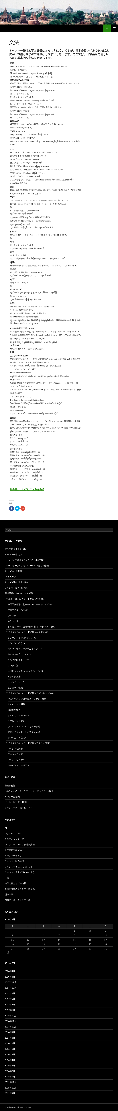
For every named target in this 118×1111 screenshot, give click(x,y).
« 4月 (7, 952)
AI (6, 828)
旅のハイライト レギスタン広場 (24, 732)
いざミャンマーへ (13, 833)
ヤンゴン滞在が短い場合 (16, 582)
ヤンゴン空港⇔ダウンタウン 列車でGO (25, 560)
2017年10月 (10, 987)
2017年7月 (10, 993)
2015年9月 (10, 1093)
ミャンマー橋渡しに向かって (19, 866)
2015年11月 (10, 1082)
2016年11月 (10, 1021)
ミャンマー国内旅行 (14, 861)
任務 (7, 877)
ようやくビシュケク (17, 682)
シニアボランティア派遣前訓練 (20, 844)
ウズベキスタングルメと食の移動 (24, 726)
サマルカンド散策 (16, 721)
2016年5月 (10, 1054)
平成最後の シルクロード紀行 (19, 593)
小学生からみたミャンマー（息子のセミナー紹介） (29, 791)
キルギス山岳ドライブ (18, 660)
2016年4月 (10, 1060)
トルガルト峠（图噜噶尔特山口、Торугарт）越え (31, 626)
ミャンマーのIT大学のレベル (19, 807)
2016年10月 (10, 1026)
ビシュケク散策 (15, 687)
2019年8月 (10, 976)
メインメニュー (114, 28)
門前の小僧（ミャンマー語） (19, 900)
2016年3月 (10, 1065)
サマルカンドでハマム (18, 715)
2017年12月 (10, 982)
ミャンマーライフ (13, 855)
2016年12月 (10, 1015)
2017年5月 (10, 999)
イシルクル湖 (14, 676)
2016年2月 (10, 1071)
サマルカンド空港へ (17, 737)
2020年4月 (10, 971)
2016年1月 (10, 1076)
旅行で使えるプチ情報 (15, 549)
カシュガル (13, 621)
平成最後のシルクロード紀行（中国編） (25, 598)
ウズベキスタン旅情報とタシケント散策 (27, 698)
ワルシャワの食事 (16, 759)
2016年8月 (10, 1037)
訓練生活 (9, 894)
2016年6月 (10, 1049)
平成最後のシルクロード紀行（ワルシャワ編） (28, 743)
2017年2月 (10, 1004)
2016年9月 (10, 1032)
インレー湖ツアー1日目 (16, 802)
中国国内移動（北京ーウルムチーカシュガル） (30, 604)
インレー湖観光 (12, 796)
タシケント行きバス (17, 643)
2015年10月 (10, 1087)
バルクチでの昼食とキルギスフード (25, 648)
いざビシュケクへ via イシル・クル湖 (25, 671)
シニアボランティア (14, 839)
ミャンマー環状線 (13, 554)
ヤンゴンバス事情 (13, 571)
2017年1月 (10, 1010)
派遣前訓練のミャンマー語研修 (20, 889)
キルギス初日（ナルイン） (20, 654)
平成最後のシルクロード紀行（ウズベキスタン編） (31, 693)
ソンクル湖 (13, 665)
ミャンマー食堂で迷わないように (21, 872)
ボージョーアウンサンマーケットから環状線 (27, 565)
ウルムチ (12, 615)
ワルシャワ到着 (15, 748)
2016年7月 (10, 1043)
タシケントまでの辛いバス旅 (22, 637)
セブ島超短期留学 (13, 850)
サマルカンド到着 (16, 704)
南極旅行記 (10, 785)
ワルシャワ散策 (15, 754)
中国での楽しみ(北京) (18, 610)
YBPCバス (11, 576)
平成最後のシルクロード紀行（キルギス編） (27, 632)
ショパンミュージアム (18, 765)
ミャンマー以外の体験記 (16, 587)
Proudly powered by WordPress (18, 1107)
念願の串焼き (14, 709)
